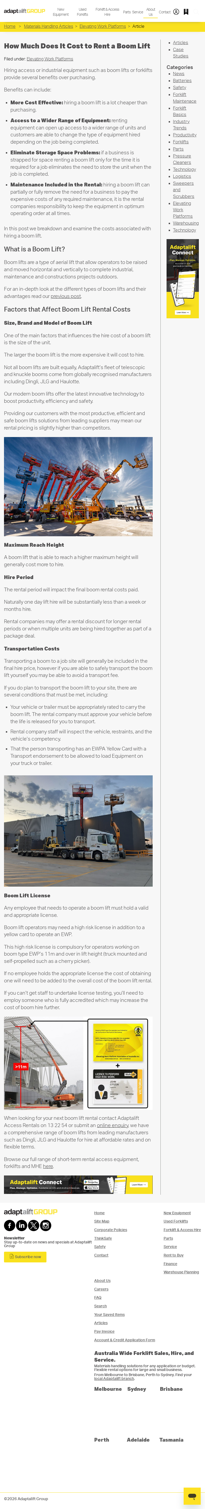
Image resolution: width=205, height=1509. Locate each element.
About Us (150, 12)
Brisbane (171, 1388)
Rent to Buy (174, 1255)
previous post (66, 296)
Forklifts (181, 142)
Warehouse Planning (181, 1272)
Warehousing (186, 223)
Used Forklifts (82, 12)
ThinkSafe (103, 1238)
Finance (170, 1264)
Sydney (136, 1388)
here (48, 1166)
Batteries (182, 80)
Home (9, 26)
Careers (101, 1289)
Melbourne (108, 1388)
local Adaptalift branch (114, 1379)
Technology (184, 169)
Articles (180, 42)
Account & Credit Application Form (124, 1340)
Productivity (184, 135)
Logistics (182, 176)
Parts (126, 12)
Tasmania (171, 1439)
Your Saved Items (109, 1315)
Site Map (101, 1221)
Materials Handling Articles (48, 26)
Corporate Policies (110, 1230)
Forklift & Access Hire (107, 12)
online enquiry (112, 1125)
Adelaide (138, 1439)
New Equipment (61, 12)
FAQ (97, 1298)
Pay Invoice (104, 1332)
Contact (164, 12)
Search (100, 1306)
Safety (179, 87)
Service (137, 12)
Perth (101, 1439)
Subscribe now (25, 1256)
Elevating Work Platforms (103, 26)
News (178, 73)
